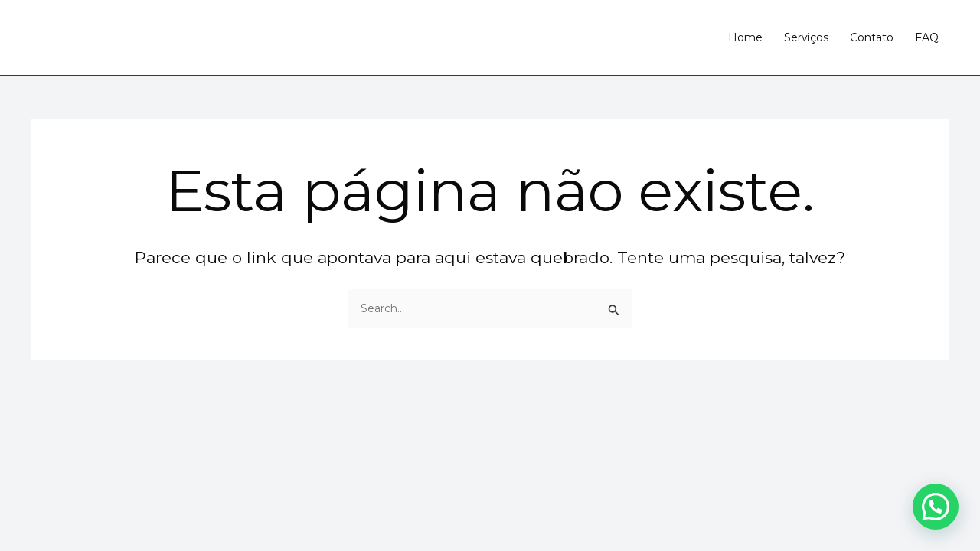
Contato (871, 37)
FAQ (927, 37)
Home (745, 37)
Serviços (806, 37)
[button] (936, 507)
